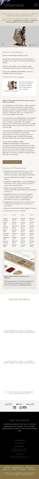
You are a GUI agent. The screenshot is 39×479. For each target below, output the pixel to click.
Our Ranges (30, 467)
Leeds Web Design (26, 474)
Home (7, 467)
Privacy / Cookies (19, 469)
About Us (6, 469)
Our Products (17, 467)
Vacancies (31, 469)
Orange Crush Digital (13, 474)
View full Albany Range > (12, 162)
